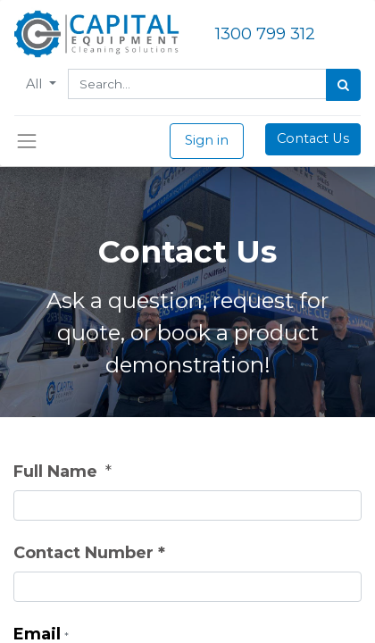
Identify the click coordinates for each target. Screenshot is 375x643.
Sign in (207, 140)
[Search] (343, 85)
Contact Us (313, 138)
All (36, 84)
